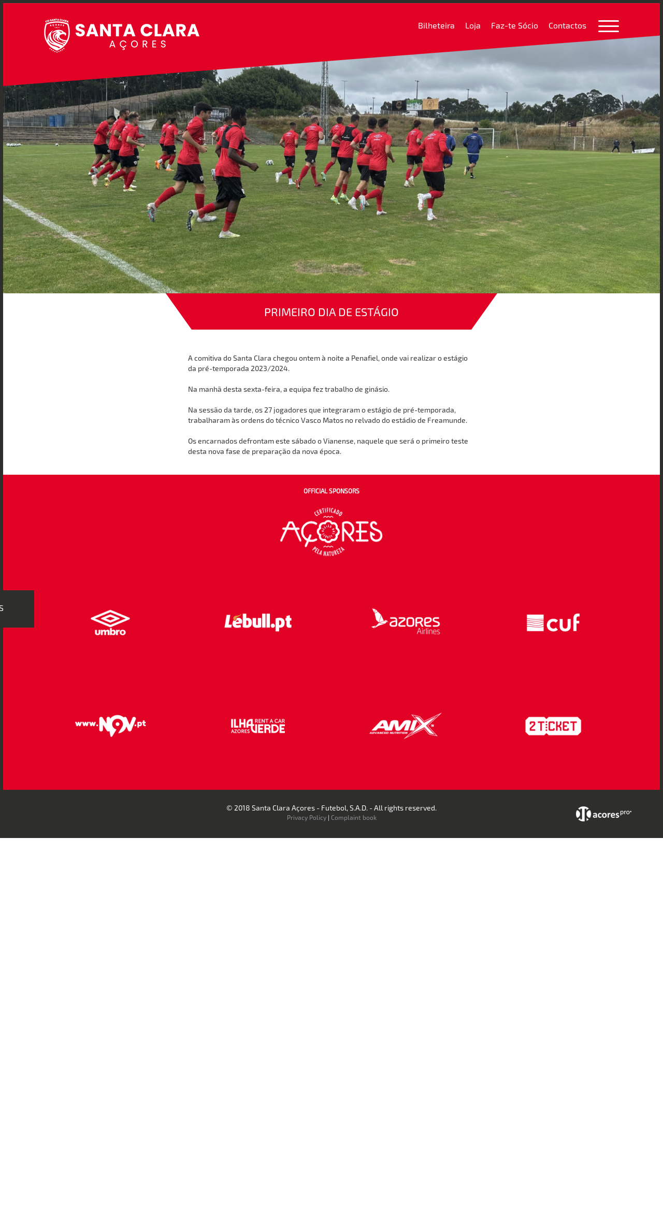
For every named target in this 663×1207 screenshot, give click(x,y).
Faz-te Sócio (514, 25)
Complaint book (354, 817)
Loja (473, 25)
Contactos (567, 25)
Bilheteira (436, 25)
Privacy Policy (306, 817)
